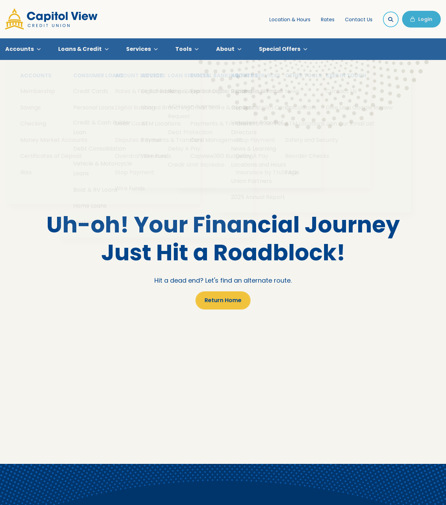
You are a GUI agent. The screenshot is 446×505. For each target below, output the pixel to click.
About (225, 50)
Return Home (223, 302)
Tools (183, 50)
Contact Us (358, 19)
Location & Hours (289, 19)
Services (138, 50)
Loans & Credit (80, 50)
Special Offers (279, 50)
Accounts (19, 50)
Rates (327, 19)
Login (421, 19)
